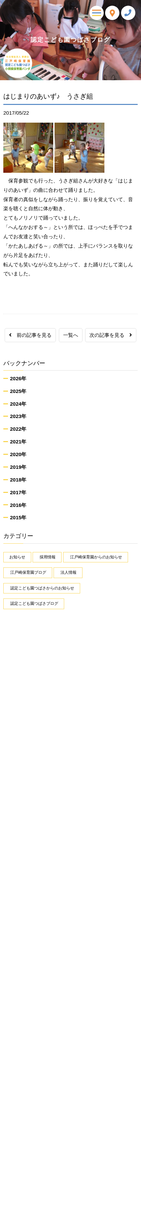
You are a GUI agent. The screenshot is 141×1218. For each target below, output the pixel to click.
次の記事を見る (110, 335)
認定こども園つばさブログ (34, 603)
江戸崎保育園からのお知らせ (96, 557)
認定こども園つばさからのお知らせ (42, 588)
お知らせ (17, 557)
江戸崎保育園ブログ (28, 572)
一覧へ (70, 335)
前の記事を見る (30, 335)
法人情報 (68, 572)
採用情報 (48, 557)
